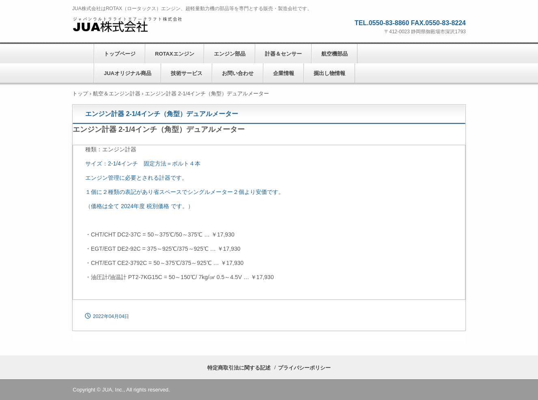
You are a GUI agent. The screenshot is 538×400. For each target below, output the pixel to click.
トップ (80, 93)
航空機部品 (334, 54)
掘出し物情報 (329, 73)
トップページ (120, 54)
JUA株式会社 (127, 24)
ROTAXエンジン (174, 54)
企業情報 (283, 73)
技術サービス (186, 73)
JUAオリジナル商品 (127, 73)
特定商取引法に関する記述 (239, 367)
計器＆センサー (283, 54)
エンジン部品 (229, 54)
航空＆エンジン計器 (116, 93)
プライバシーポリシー (304, 367)
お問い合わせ (238, 73)
